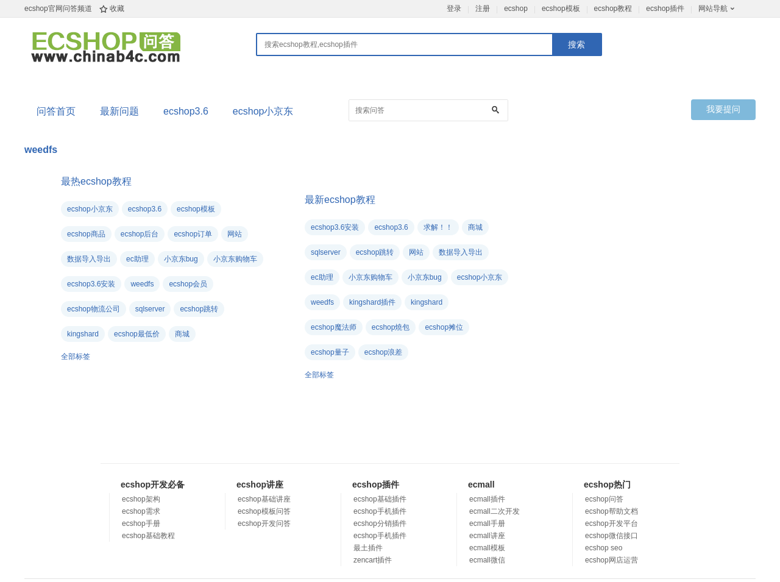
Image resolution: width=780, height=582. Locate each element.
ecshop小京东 (263, 111)
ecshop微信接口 (611, 535)
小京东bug (181, 259)
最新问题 (119, 111)
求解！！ (438, 227)
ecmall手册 (487, 523)
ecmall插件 (487, 499)
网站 (234, 234)
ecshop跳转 (199, 309)
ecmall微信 (487, 560)
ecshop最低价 (137, 334)
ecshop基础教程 (148, 535)
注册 (482, 8)
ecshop (516, 8)
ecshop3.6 (185, 111)
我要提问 (723, 109)
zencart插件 (372, 560)
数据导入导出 (89, 259)
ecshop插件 (665, 8)
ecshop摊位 (444, 327)
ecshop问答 (604, 499)
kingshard (83, 334)
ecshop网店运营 (611, 560)
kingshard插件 (372, 302)
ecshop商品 (86, 234)
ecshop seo (603, 548)
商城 (182, 334)
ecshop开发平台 (611, 523)
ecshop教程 (613, 8)
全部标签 (75, 356)
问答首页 (56, 111)
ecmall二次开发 (494, 511)
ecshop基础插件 (379, 499)
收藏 (117, 8)
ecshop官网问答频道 (58, 8)
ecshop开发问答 (264, 523)
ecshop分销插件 (379, 523)
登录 (454, 8)
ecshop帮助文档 (611, 511)
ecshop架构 (141, 499)
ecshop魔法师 (333, 327)
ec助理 (137, 259)
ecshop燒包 (391, 327)
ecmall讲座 (487, 535)
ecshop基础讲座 (264, 499)
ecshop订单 (193, 234)
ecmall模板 (487, 548)
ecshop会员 (188, 284)
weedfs (142, 284)
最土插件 (368, 548)
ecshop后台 (140, 234)
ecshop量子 (330, 352)
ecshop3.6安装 (91, 284)
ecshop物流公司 (93, 309)
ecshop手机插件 (379, 511)
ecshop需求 (141, 511)
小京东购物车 (235, 259)
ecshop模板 (561, 8)
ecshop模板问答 (264, 511)
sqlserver (150, 309)
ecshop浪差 (383, 352)
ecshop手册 (141, 523)
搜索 (576, 44)
